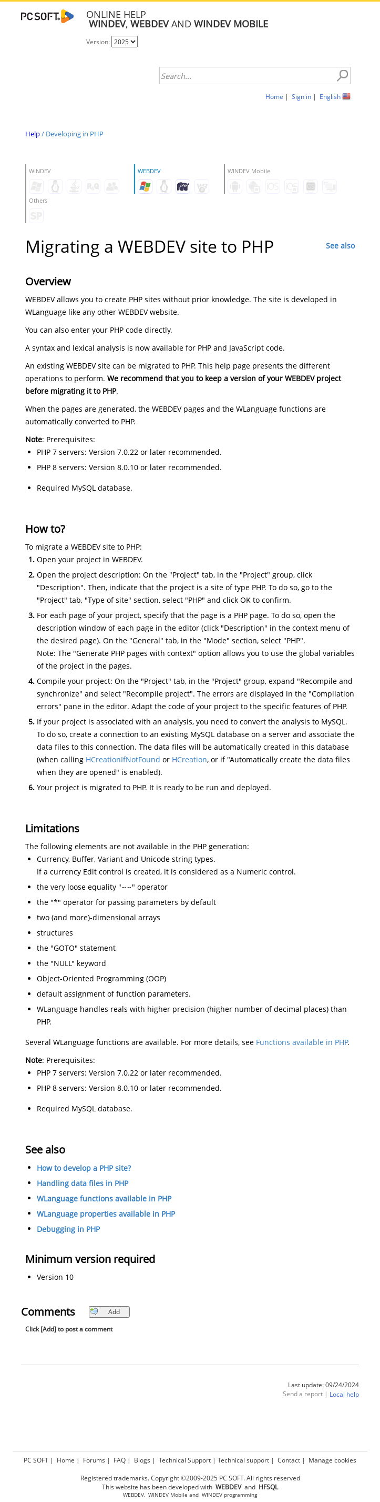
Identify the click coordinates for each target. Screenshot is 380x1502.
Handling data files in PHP (82, 1183)
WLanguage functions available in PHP (104, 1198)
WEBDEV (133, 1494)
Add (105, 1311)
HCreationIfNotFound (123, 759)
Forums (94, 1460)
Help (32, 133)
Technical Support (185, 1460)
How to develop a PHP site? (84, 1168)
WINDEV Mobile (168, 1494)
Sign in (301, 96)
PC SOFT (36, 1460)
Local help (344, 1394)
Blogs (142, 1460)
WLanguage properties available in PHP (106, 1214)
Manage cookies (332, 1460)
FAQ (120, 1460)
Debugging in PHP (68, 1229)
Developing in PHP (75, 133)
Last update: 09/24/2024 (323, 1384)
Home (274, 96)
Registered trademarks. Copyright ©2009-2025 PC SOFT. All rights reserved (190, 1478)
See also (340, 246)
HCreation (189, 759)
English (330, 96)
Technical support (243, 1460)
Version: (98, 41)
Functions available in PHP (301, 1042)
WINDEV (212, 1494)
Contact (289, 1460)
